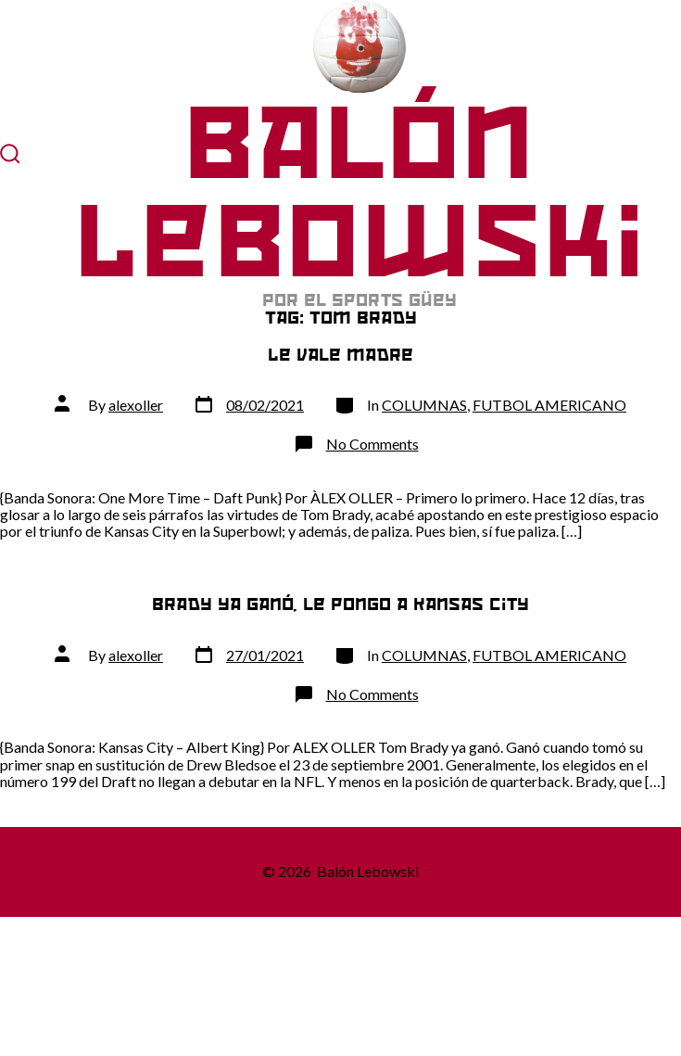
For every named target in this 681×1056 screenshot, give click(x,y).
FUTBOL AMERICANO (549, 404)
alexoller (135, 404)
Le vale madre (340, 354)
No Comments (372, 443)
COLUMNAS (424, 404)
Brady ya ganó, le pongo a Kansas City (340, 604)
